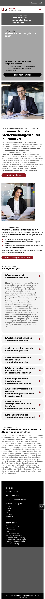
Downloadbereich (12, 534)
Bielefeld (8, 508)
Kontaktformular (11, 491)
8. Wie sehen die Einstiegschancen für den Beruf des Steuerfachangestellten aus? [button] (20, 405)
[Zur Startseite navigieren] (11, 9)
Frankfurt (9, 514)
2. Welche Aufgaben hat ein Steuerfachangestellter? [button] (18, 339)
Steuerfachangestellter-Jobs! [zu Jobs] (17, 257)
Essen (7, 512)
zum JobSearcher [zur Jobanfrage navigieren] (22, 75)
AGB (7, 532)
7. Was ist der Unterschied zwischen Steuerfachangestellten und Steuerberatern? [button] (19, 392)
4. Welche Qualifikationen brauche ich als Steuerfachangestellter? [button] (18, 359)
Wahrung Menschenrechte (15, 542)
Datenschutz (10, 530)
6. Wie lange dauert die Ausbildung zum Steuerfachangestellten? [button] (18, 381)
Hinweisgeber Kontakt (13, 536)
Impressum (9, 528)
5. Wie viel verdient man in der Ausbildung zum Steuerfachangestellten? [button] (20, 370)
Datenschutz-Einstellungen (15, 540)
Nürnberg (9, 516)
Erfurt (7, 510)
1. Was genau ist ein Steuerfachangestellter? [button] (17, 276)
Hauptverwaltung (12, 526)
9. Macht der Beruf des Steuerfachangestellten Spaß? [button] (20, 416)
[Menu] (40, 9)
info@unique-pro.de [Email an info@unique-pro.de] (35, 3)
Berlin (7, 506)
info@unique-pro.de (18, 499)
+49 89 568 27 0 (17, 495)
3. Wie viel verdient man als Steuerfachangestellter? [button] (19, 349)
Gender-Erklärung (12, 544)
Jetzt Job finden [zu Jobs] (14, 175)
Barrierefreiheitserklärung (15, 538)
